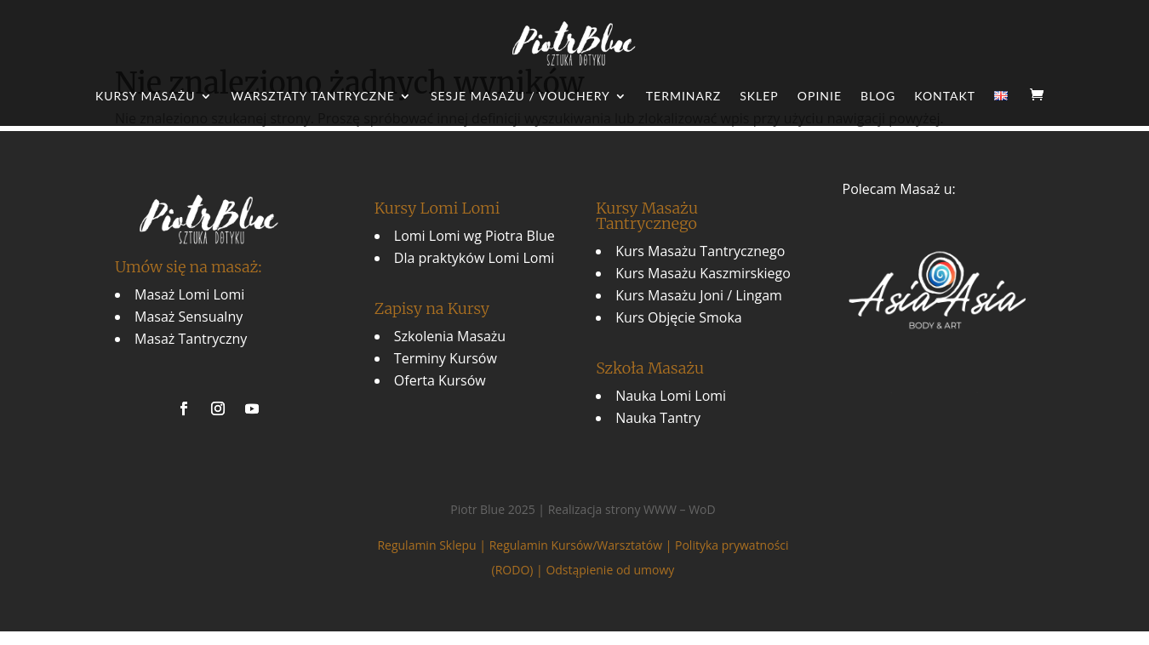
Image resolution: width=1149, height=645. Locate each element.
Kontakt (944, 96)
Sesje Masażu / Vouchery (520, 96)
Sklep (759, 96)
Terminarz (683, 96)
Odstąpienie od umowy (610, 570)
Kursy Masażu (145, 96)
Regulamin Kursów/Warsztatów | (582, 545)
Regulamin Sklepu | (433, 545)
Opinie (819, 96)
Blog (877, 96)
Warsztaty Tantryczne (313, 96)
